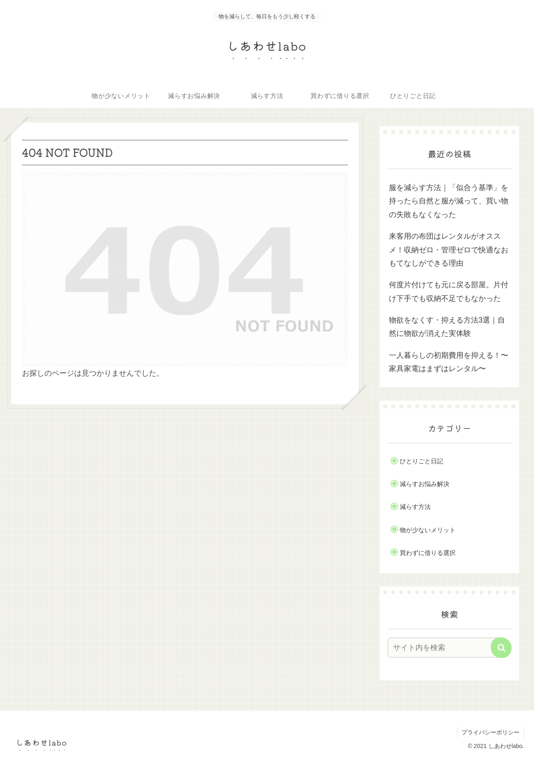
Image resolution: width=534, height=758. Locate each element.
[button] (501, 647)
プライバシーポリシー (490, 732)
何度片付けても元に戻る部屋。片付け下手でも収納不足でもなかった (448, 291)
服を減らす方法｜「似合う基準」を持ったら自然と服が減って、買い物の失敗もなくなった (448, 201)
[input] (444, 647)
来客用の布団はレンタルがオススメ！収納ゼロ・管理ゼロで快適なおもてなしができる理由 (448, 249)
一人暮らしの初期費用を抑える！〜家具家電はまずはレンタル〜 (448, 362)
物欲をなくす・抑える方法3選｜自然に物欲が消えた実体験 (447, 326)
